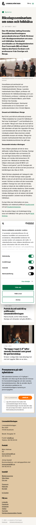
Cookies (4, 522)
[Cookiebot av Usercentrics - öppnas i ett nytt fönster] (25, 223)
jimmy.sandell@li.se (8, 464)
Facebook (5, 504)
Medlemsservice (7, 476)
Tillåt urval (18, 293)
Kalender (5, 487)
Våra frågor (5, 478)
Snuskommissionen (14, 207)
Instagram (5, 506)
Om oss (4, 480)
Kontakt (4, 489)
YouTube (5, 511)
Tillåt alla (18, 287)
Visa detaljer (26, 281)
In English (5, 493)
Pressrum (5, 484)
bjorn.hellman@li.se (8, 454)
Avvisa (18, 300)
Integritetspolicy (16, 522)
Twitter (4, 509)
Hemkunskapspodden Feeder (12, 513)
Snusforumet (29, 205)
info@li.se (10, 438)
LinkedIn (5, 502)
